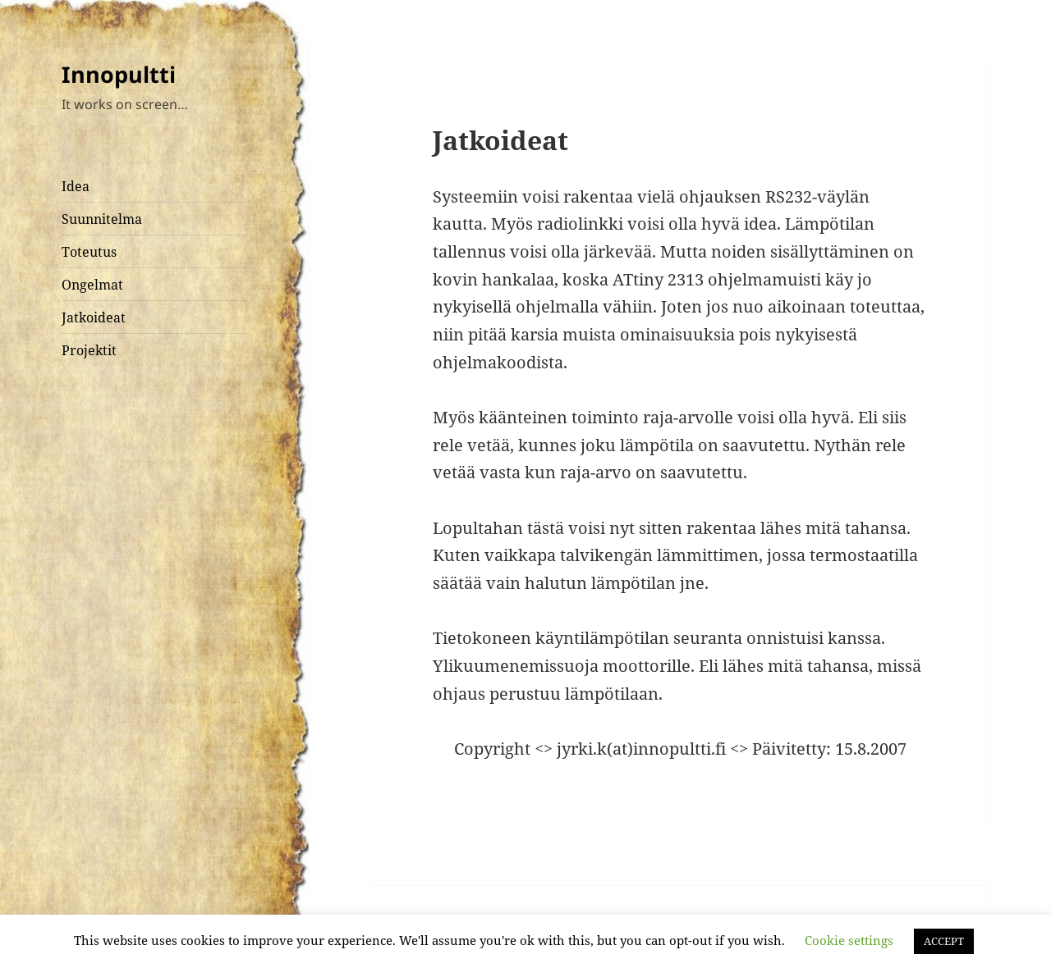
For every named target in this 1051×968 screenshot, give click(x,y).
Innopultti (119, 74)
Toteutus (89, 252)
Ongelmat (92, 285)
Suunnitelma (102, 219)
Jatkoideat (94, 317)
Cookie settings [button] (849, 940)
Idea (75, 186)
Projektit (89, 350)
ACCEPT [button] (944, 941)
